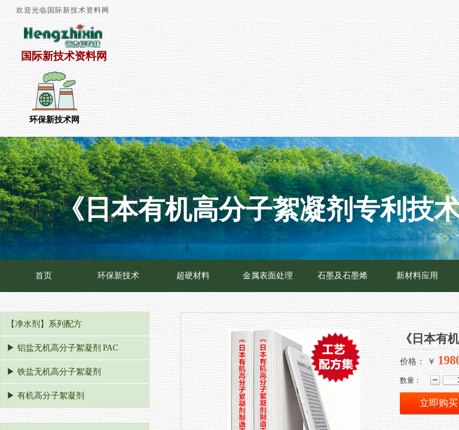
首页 (43, 275)
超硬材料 (193, 275)
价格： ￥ (418, 361)
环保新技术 (118, 275)
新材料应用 (417, 275)
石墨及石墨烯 (342, 275)
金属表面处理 (268, 275)
